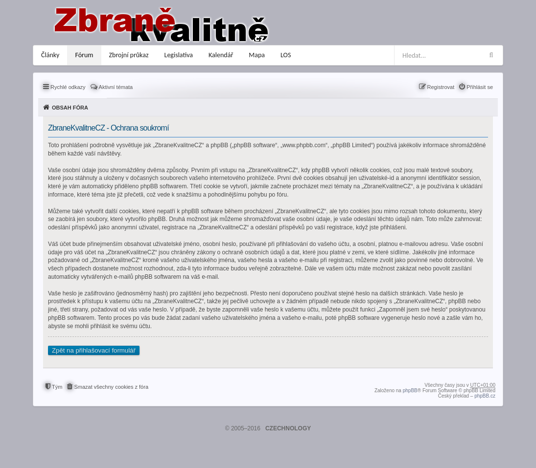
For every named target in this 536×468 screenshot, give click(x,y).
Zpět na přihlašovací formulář (94, 350)
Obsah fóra (70, 108)
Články (50, 55)
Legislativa (178, 55)
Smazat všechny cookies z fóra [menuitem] (111, 387)
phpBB (410, 390)
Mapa (257, 55)
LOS (285, 55)
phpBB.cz (484, 396)
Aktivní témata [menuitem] (116, 87)
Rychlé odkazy (68, 87)
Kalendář (221, 55)
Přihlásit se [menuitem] (479, 87)
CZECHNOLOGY (288, 428)
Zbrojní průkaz (129, 55)
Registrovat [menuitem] (441, 87)
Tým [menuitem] (57, 387)
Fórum (84, 55)
